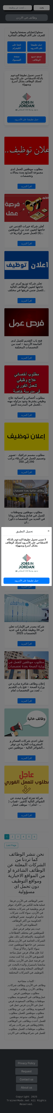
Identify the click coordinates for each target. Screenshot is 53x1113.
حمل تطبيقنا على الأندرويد (26, 580)
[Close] (48, 531)
